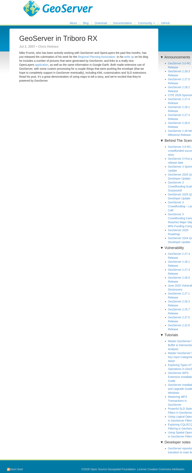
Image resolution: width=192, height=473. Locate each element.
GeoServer (35, 5)
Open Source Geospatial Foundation (112, 469)
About (73, 23)
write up (129, 56)
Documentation (122, 23)
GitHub (165, 23)
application (41, 64)
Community (146, 23)
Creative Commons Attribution (165, 469)
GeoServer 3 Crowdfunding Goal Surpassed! (180, 186)
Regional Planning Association (96, 56)
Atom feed (15, 469)
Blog (85, 23)
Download (101, 23)
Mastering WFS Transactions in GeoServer (177, 400)
